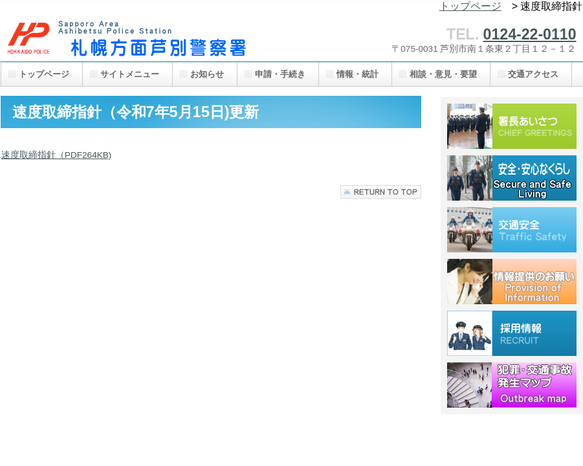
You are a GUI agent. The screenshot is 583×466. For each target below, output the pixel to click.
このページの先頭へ (380, 192)
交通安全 (512, 229)
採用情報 (512, 333)
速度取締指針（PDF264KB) (56, 155)
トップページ (470, 6)
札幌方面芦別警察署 (130, 37)
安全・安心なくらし (512, 178)
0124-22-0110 (530, 34)
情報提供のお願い (512, 281)
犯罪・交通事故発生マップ (512, 385)
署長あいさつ (512, 126)
